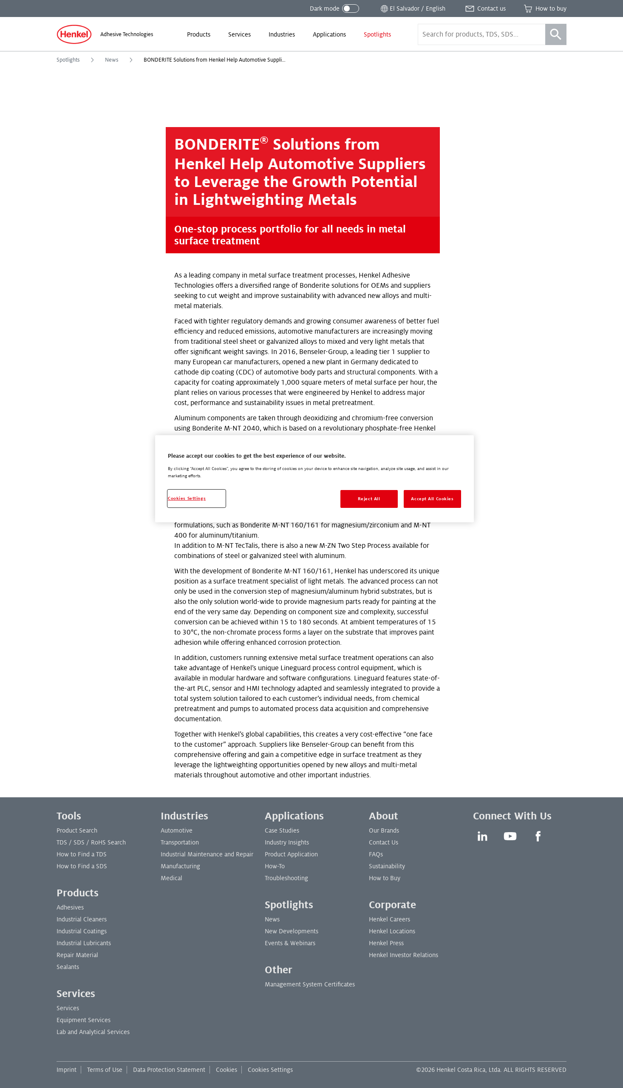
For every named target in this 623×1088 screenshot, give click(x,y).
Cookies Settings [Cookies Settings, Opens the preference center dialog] (187, 498)
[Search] (555, 34)
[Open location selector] (412, 8)
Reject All (369, 498)
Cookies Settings (270, 1069)
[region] (314, 478)
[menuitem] (198, 34)
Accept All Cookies (432, 498)
